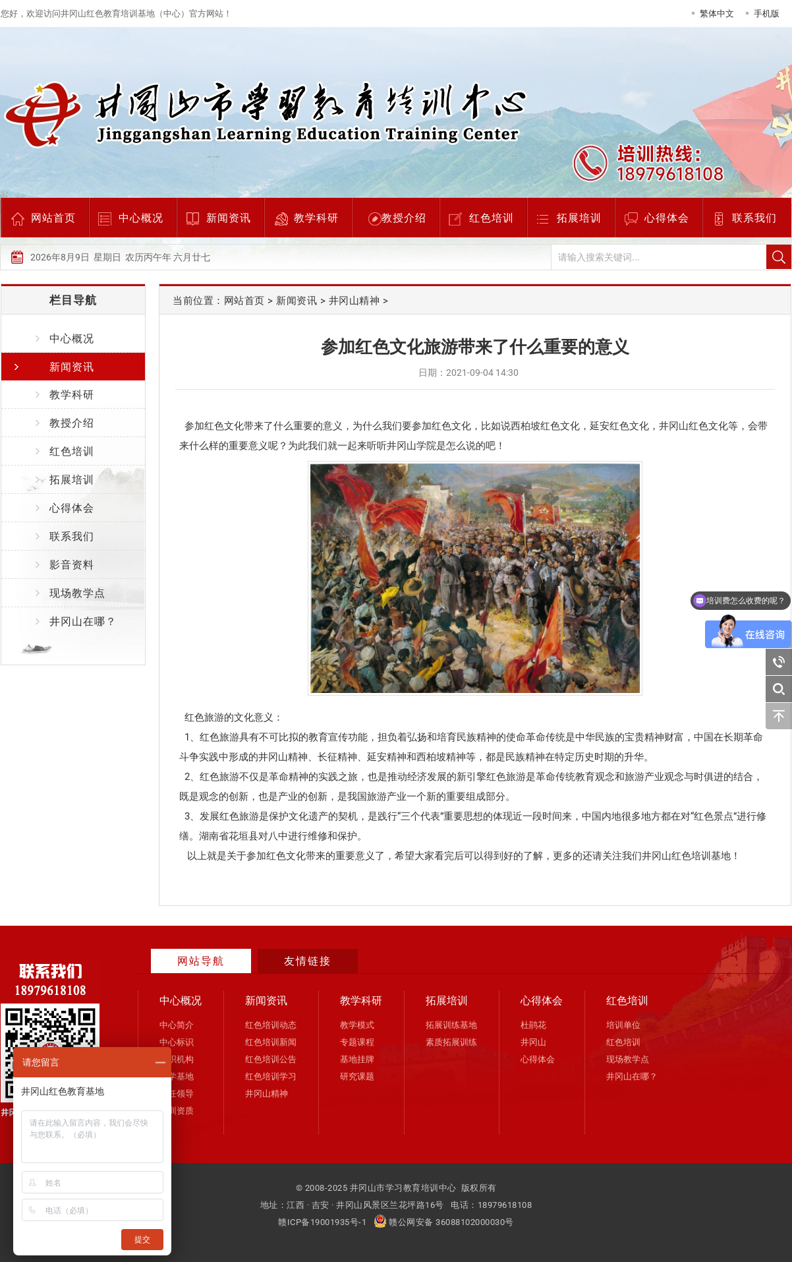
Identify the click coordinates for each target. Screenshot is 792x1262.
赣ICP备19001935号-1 (322, 1222)
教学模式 (357, 1025)
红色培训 (491, 218)
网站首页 (53, 218)
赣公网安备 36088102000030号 (444, 1222)
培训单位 (623, 1025)
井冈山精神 (354, 301)
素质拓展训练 (451, 1042)
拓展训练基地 (451, 1025)
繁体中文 (717, 13)
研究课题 (357, 1076)
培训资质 (176, 1111)
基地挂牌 (357, 1059)
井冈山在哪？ (83, 621)
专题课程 (357, 1042)
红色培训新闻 (271, 1042)
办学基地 (176, 1076)
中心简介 (176, 1025)
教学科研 (316, 218)
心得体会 (666, 218)
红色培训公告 (271, 1059)
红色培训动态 (271, 1025)
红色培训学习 (271, 1076)
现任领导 (176, 1093)
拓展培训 (579, 218)
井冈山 (533, 1042)
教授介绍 (404, 218)
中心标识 (176, 1042)
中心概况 (141, 218)
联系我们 (754, 218)
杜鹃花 (533, 1025)
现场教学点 (77, 593)
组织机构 (176, 1059)
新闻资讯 (228, 218)
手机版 (766, 13)
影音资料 (71, 564)
